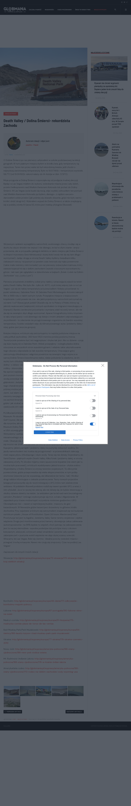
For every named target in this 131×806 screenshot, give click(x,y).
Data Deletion (53, 440)
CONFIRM (50, 432)
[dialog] (65, 403)
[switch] (93, 400)
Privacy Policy (78, 440)
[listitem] (66, 396)
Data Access (65, 440)
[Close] (103, 366)
